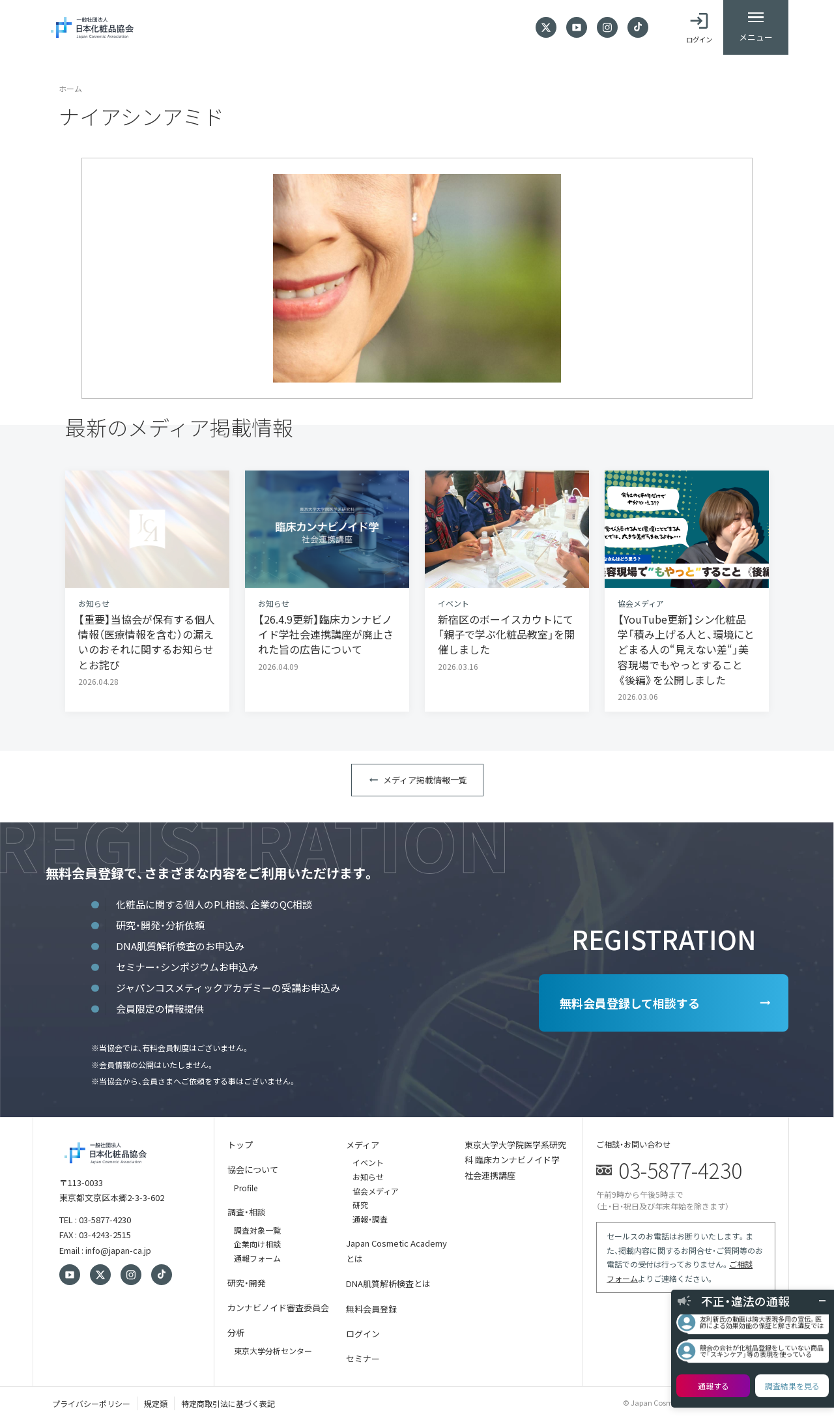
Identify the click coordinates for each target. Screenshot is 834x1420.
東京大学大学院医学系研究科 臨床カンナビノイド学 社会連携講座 (515, 1159)
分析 (235, 1332)
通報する (713, 1385)
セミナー (363, 1358)
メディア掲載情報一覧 (425, 780)
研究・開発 (246, 1283)
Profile (245, 1187)
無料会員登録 (371, 1309)
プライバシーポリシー (91, 1403)
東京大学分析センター (273, 1350)
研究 (360, 1204)
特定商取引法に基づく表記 (228, 1403)
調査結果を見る (792, 1385)
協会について (252, 1169)
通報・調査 (370, 1218)
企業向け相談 (257, 1243)
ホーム (70, 88)
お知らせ (368, 1176)
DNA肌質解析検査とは (388, 1283)
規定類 (155, 1403)
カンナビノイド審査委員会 (278, 1307)
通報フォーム (257, 1258)
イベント (368, 1162)
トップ (240, 1144)
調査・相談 (246, 1212)
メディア (362, 1144)
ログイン (363, 1333)
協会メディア (375, 1190)
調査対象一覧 (257, 1230)
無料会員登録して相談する (630, 1002)
